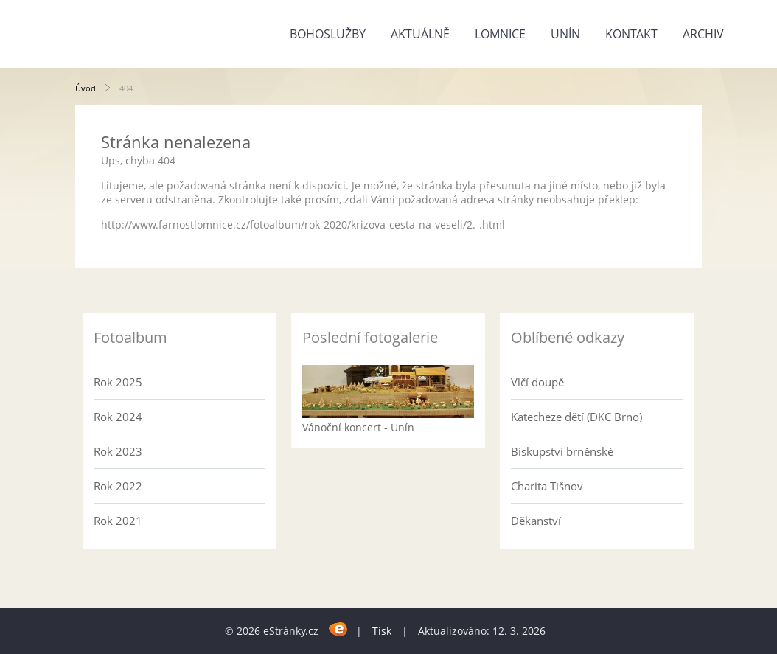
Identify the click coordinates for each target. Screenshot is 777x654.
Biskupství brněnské (562, 451)
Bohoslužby (328, 34)
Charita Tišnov (547, 486)
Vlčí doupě (537, 382)
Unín (565, 34)
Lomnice (500, 34)
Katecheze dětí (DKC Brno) (576, 416)
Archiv (703, 34)
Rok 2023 (118, 451)
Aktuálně (420, 34)
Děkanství (536, 520)
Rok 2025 (118, 382)
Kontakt (631, 34)
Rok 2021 (118, 520)
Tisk (381, 631)
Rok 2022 (118, 486)
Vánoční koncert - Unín (358, 427)
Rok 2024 (118, 416)
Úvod (85, 88)
